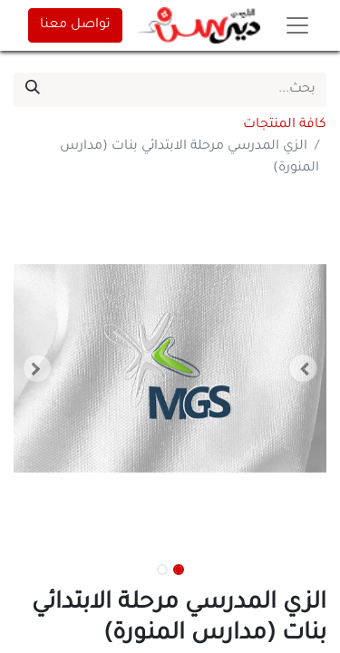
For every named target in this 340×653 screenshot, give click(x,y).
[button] (302, 368)
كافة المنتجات (284, 125)
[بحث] (33, 90)
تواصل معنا (75, 25)
